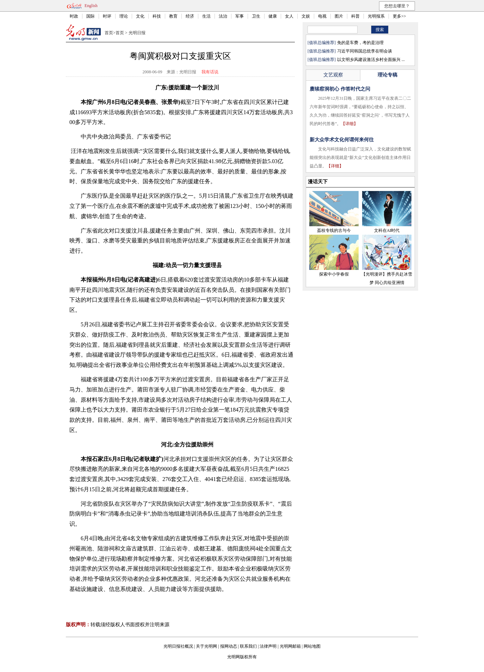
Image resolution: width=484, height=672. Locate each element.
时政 (74, 16)
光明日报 (137, 32)
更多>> (399, 16)
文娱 (306, 16)
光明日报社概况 (178, 646)
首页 (109, 32)
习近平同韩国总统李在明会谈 (364, 51)
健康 (272, 16)
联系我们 (248, 646)
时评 (107, 16)
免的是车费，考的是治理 (360, 42)
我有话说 (209, 71)
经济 (190, 16)
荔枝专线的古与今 (334, 230)
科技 (157, 16)
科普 (355, 16)
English (91, 5)
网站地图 (312, 646)
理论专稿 (387, 75)
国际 (90, 16)
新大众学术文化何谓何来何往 (342, 139)
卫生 (256, 16)
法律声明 (268, 646)
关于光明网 (206, 646)
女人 (289, 16)
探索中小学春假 (334, 274)
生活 (206, 16)
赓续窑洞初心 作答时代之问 (340, 89)
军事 (239, 16)
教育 (173, 16)
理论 (123, 16)
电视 (322, 16)
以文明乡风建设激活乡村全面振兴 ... (371, 59)
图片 (339, 16)
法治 (223, 16)
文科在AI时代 (387, 230)
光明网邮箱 (290, 646)
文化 (140, 16)
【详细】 (349, 123)
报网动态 (228, 646)
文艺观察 (333, 75)
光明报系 (376, 16)
